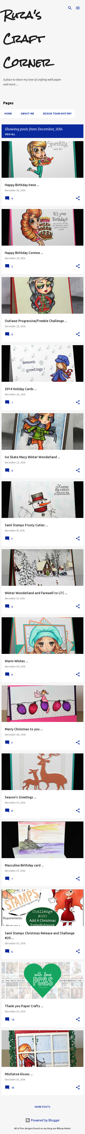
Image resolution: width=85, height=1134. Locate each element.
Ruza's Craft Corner (27, 38)
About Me (26, 113)
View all (10, 134)
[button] (77, 198)
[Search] (69, 8)
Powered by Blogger (42, 1120)
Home (7, 113)
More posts (42, 1107)
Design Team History (56, 113)
